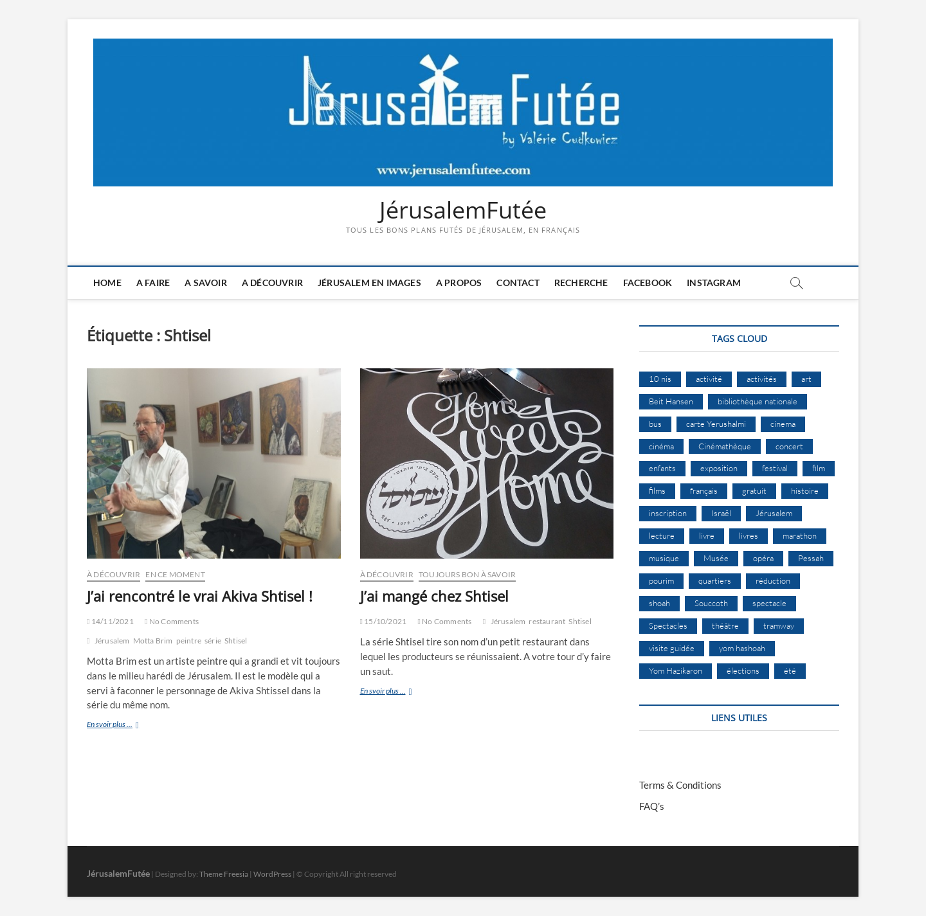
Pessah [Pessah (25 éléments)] (811, 558)
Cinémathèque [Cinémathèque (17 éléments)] (724, 446)
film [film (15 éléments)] (818, 468)
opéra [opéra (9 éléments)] (763, 558)
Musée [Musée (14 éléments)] (716, 558)
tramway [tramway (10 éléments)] (778, 625)
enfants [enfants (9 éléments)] (662, 468)
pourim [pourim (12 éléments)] (661, 580)
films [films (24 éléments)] (657, 490)
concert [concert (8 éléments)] (789, 446)
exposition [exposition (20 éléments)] (719, 468)
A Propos (459, 282)
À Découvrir (113, 574)
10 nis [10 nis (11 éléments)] (660, 378)
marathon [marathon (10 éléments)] (800, 535)
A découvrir (272, 282)
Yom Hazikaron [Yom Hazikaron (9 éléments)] (675, 670)
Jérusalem (112, 640)
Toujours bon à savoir (467, 574)
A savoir (206, 282)
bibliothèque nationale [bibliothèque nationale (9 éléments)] (757, 401)
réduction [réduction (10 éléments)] (773, 580)
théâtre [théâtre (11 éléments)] (725, 625)
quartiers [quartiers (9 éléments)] (714, 580)
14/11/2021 (110, 621)
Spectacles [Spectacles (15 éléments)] (668, 625)
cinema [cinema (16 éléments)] (782, 423)
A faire (153, 282)
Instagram (714, 282)
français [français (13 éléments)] (704, 490)
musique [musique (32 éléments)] (664, 558)
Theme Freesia (223, 874)
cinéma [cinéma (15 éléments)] (661, 446)
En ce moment (174, 574)
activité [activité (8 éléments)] (709, 378)
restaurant (547, 621)
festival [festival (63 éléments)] (775, 468)
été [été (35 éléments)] (790, 670)
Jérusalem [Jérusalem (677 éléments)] (774, 513)
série (212, 640)
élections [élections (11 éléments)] (743, 670)
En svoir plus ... (124, 725)
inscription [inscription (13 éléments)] (668, 513)
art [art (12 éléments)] (806, 378)
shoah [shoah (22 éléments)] (659, 603)
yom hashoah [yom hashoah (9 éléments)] (742, 648)
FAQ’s (651, 806)
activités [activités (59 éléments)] (762, 378)
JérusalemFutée (463, 210)
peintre (188, 640)
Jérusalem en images (369, 282)
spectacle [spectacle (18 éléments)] (769, 603)
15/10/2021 (383, 621)
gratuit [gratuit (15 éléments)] (754, 490)
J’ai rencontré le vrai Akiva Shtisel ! (200, 596)
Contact (517, 282)
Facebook (648, 282)
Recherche (581, 282)
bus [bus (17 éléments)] (655, 423)
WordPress (272, 874)
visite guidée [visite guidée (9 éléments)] (671, 648)
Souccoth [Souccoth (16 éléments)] (711, 603)
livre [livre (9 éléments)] (706, 535)
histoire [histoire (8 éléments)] (805, 490)
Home (107, 282)
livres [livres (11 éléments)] (748, 535)
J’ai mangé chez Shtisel (434, 596)
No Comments (172, 621)
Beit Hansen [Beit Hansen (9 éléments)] (671, 401)
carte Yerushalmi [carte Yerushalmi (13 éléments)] (716, 423)
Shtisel (235, 640)
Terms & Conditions (680, 785)
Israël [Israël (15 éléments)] (721, 513)
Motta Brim (153, 640)
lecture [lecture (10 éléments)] (662, 535)
